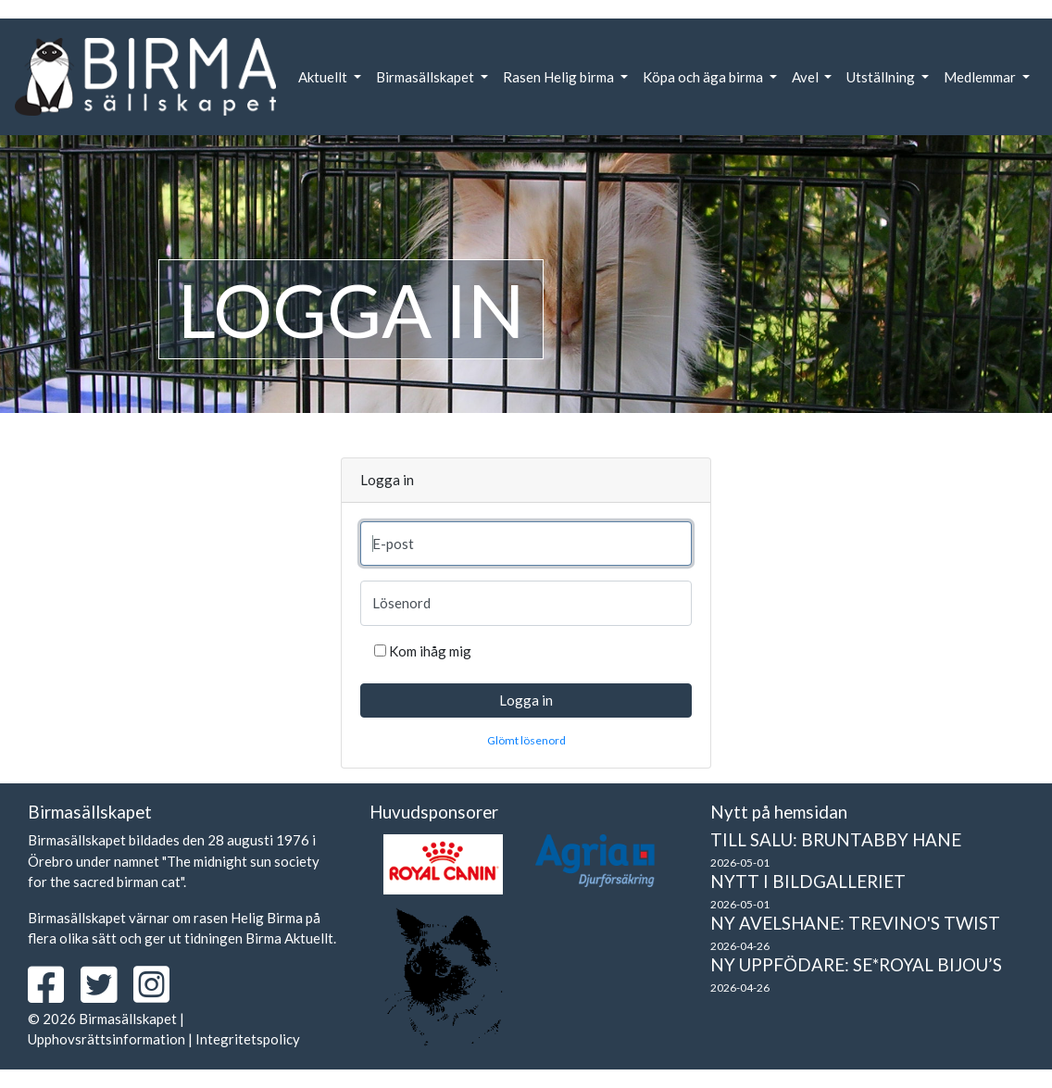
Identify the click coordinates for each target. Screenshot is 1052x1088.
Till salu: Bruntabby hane (835, 839)
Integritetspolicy (247, 1039)
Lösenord (401, 602)
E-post (393, 543)
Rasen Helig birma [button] (560, 77)
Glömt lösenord (526, 740)
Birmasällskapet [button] (426, 77)
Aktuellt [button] (324, 77)
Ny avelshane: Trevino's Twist (855, 922)
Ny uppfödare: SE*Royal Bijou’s (856, 964)
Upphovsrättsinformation (106, 1039)
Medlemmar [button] (981, 77)
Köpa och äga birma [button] (704, 77)
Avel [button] (806, 77)
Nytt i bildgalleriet (808, 881)
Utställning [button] (882, 77)
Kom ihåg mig (430, 651)
